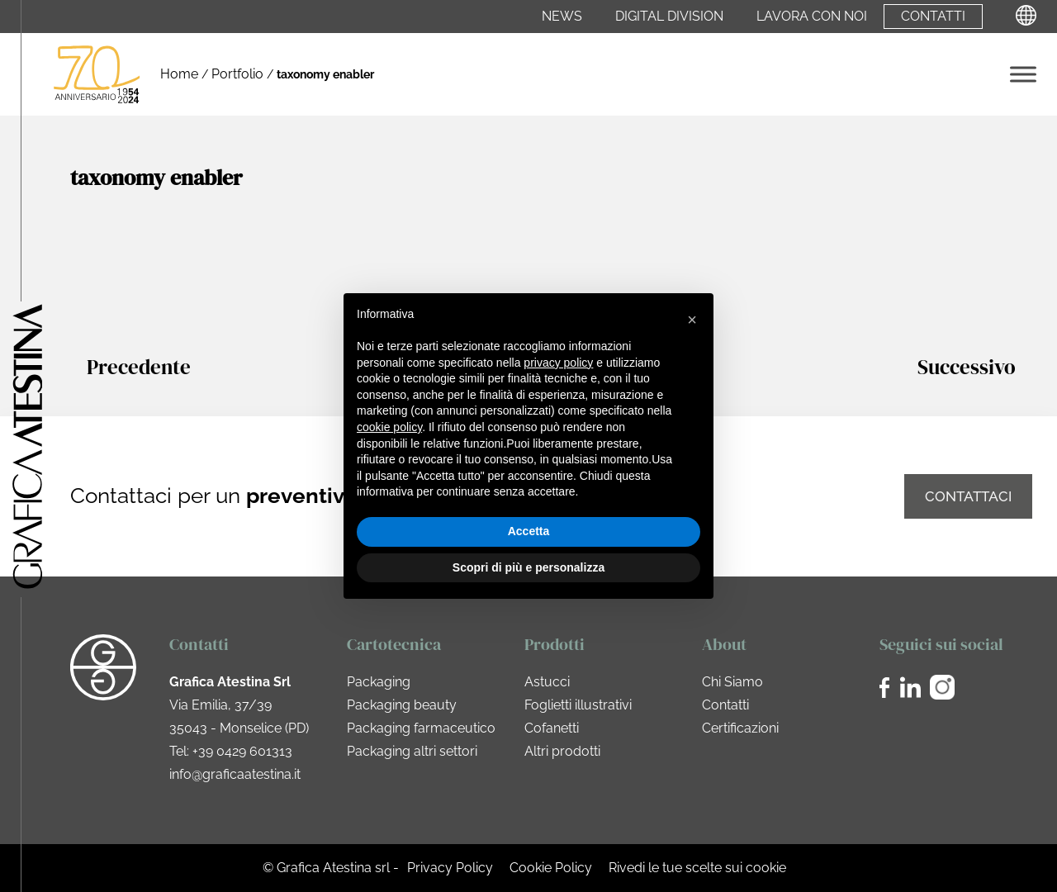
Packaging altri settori (412, 751)
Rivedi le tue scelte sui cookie (697, 867)
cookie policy (389, 427)
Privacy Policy (450, 867)
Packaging (378, 682)
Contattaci (968, 496)
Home (179, 74)
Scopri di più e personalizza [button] (528, 567)
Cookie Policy (551, 867)
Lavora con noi (811, 16)
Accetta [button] (529, 531)
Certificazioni (740, 728)
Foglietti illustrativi (578, 705)
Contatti (933, 16)
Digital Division (669, 16)
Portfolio (237, 74)
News (562, 16)
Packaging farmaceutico (421, 728)
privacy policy (558, 362)
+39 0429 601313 (242, 751)
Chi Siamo (732, 682)
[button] (692, 319)
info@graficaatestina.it (235, 774)
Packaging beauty (402, 705)
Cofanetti (551, 728)
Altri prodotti (562, 751)
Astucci (547, 682)
